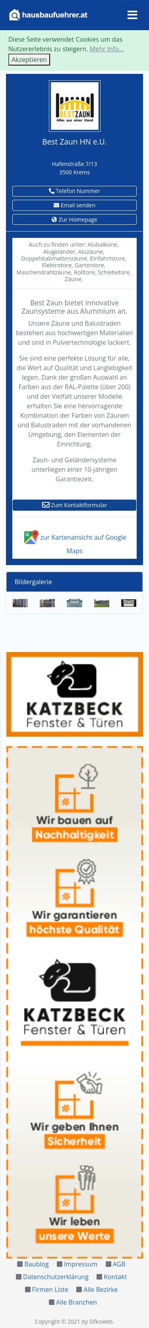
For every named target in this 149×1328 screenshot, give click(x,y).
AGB (119, 1264)
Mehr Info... (107, 48)
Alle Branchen (76, 1302)
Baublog (36, 1264)
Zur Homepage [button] (74, 219)
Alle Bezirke (100, 1289)
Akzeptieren (29, 59)
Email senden (74, 205)
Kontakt (115, 1276)
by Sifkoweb (96, 1321)
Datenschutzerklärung (56, 1276)
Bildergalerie (33, 581)
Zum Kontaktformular (74, 505)
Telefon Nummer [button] (74, 191)
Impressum (80, 1264)
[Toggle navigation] (132, 15)
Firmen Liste (50, 1289)
